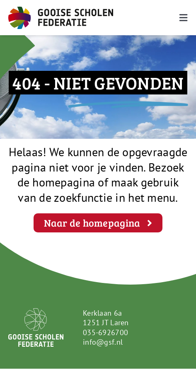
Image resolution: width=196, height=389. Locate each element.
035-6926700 (105, 332)
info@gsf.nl (103, 342)
